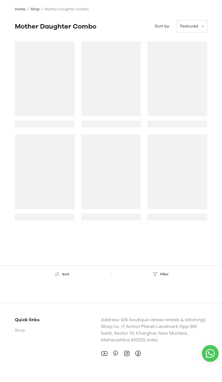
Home (20, 9)
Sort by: (162, 26)
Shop (35, 9)
